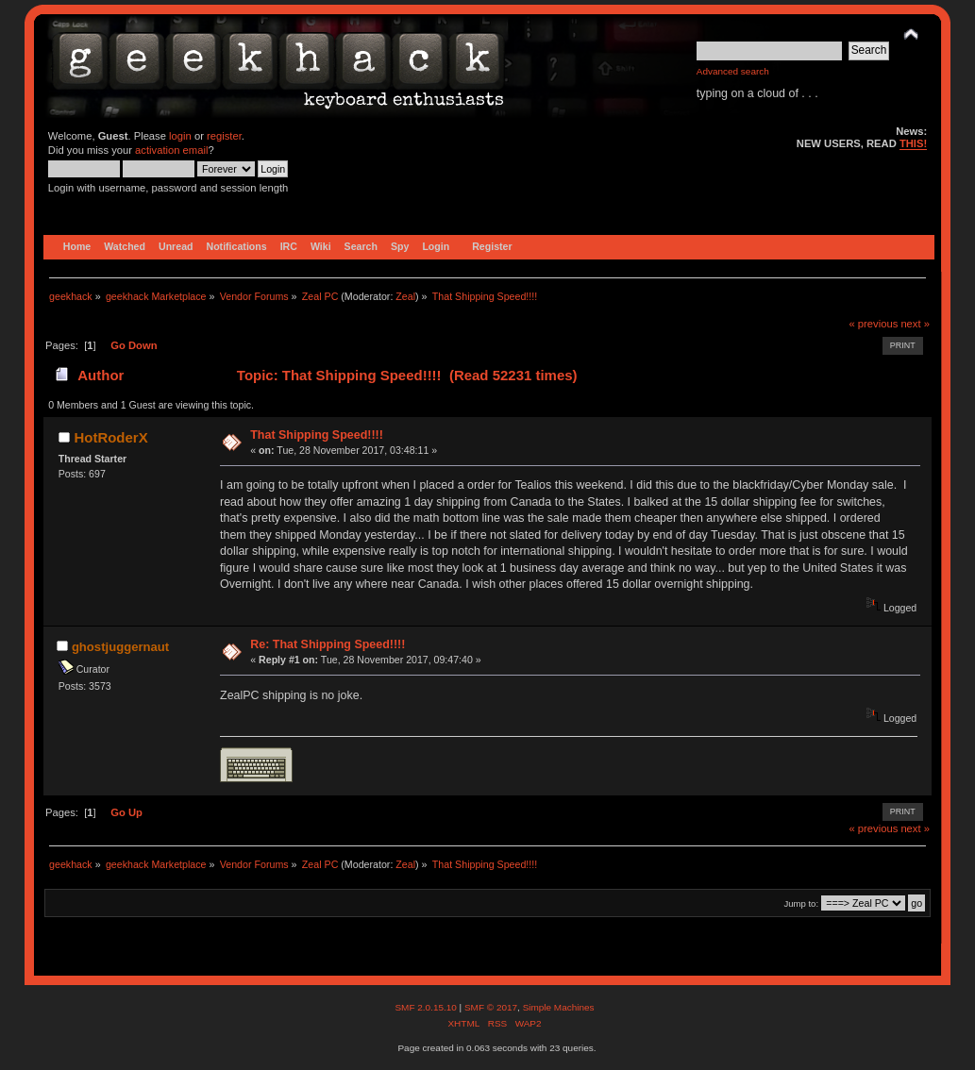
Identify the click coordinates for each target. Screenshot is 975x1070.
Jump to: (801, 903)
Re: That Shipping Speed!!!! (327, 644)
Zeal (405, 296)
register (224, 136)
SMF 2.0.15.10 (427, 1007)
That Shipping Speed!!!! (316, 435)
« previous (873, 323)
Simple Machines (559, 1007)
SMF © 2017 (490, 1007)
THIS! (913, 143)
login (180, 136)
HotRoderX (110, 437)
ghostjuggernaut (120, 647)
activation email (171, 150)
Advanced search (733, 71)
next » (915, 323)
